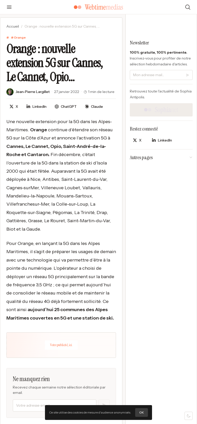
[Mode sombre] (188, 416)
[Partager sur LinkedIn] (36, 106)
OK (141, 412)
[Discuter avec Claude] (94, 106)
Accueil (12, 26)
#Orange (18, 37)
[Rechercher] (188, 7)
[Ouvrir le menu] (9, 7)
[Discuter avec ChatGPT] (66, 106)
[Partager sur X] (13, 106)
